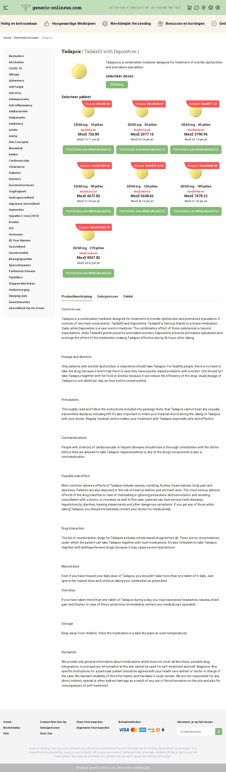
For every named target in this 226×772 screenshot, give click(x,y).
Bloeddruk (16, 148)
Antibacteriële (18, 111)
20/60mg (116, 84)
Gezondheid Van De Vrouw (26, 308)
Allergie (14, 74)
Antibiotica (16, 123)
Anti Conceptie (18, 142)
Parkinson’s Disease (22, 271)
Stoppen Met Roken (22, 283)
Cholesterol (16, 166)
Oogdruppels (17, 191)
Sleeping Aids (18, 296)
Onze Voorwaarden (89, 722)
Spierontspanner (20, 265)
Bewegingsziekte (20, 259)
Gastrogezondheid (21, 197)
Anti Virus (15, 93)
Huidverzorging (19, 289)
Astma (13, 136)
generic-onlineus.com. (103, 767)
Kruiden (14, 222)
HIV (11, 228)
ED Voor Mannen (19, 240)
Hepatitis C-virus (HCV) (24, 216)
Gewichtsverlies (19, 302)
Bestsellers (16, 56)
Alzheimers (16, 80)
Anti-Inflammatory (20, 105)
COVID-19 (15, 68)
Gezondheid (17, 246)
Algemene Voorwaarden (92, 727)
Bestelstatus (11, 727)
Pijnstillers (16, 277)
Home (7, 37)
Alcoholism (16, 62)
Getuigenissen (107, 296)
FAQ (6, 733)
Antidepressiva (19, 99)
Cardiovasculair (19, 160)
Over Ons (46, 733)
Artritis (13, 130)
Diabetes (15, 172)
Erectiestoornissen (26, 37)
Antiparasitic (17, 117)
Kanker (13, 154)
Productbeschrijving (77, 296)
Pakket (128, 296)
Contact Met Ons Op (53, 722)
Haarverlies (16, 209)
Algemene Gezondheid (24, 203)
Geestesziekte (18, 252)
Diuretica (15, 179)
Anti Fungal (16, 86)
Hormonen (16, 234)
